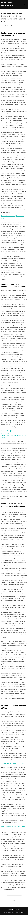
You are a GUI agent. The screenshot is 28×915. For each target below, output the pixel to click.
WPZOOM (21, 912)
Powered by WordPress (14, 909)
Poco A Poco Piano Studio (7, 4)
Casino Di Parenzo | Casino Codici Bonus (12, 763)
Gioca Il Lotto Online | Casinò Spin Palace (13, 826)
